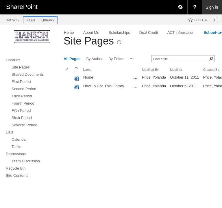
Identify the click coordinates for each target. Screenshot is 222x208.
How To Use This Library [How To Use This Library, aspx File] (103, 86)
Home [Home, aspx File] (88, 77)
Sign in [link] (212, 7)
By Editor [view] (116, 59)
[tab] (13, 19)
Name (87, 69)
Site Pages (89, 41)
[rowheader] (68, 78)
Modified (176, 69)
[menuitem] (180, 7)
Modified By (150, 69)
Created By (211, 69)
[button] (132, 58)
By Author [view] (94, 59)
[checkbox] (67, 69)
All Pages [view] (72, 59)
